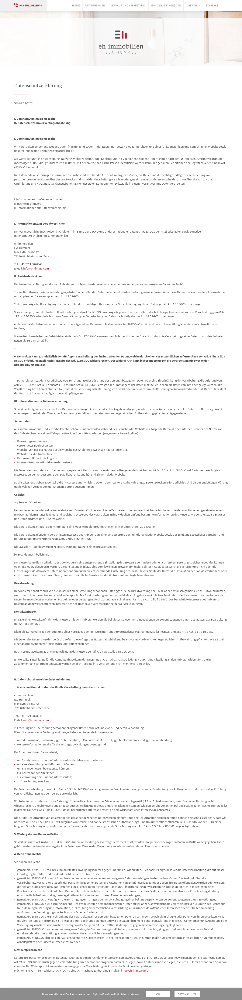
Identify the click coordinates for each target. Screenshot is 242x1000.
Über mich (193, 5)
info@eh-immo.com (36, 268)
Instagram (226, 5)
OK (158, 994)
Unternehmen (95, 5)
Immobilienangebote (166, 5)
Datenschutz (187, 994)
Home (76, 5)
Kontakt (212, 5)
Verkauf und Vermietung (128, 5)
